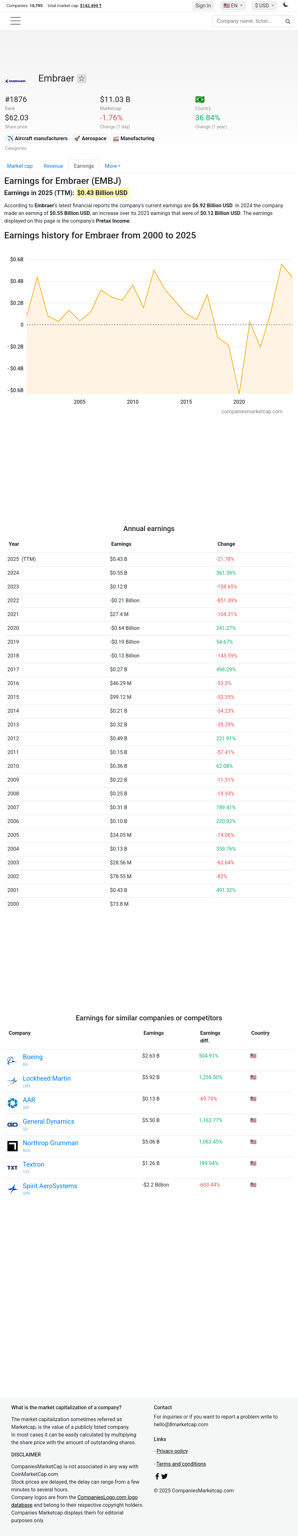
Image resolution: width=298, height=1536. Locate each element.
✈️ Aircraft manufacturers (37, 138)
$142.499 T (91, 5)
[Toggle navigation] (15, 21)
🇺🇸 (231, 6)
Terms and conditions (181, 1464)
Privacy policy (172, 1451)
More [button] (111, 166)
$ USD (262, 6)
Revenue (53, 166)
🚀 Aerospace (90, 138)
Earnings (84, 166)
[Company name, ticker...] (252, 21)
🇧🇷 (200, 99)
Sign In (203, 6)
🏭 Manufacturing (134, 138)
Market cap (20, 166)
